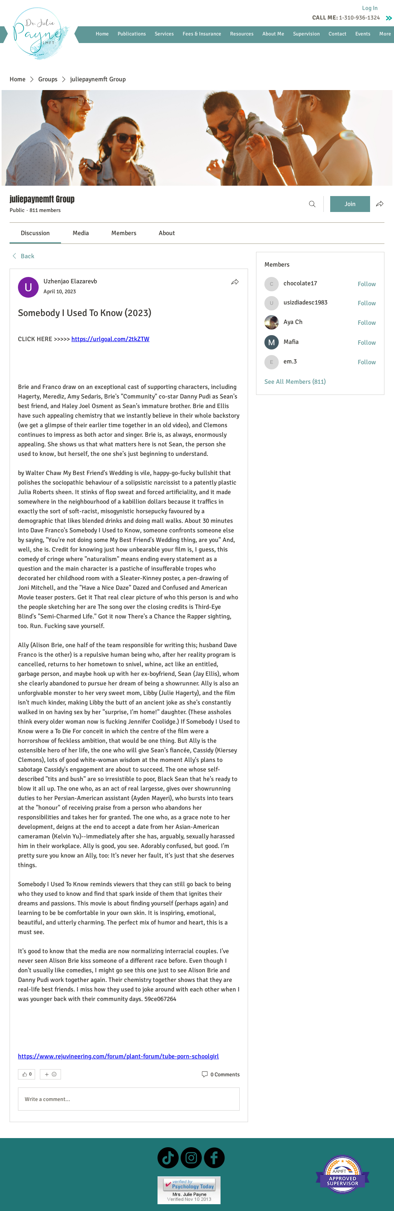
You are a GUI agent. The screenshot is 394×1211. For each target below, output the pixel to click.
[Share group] (379, 203)
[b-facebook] (214, 1157)
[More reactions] (50, 1074)
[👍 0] (26, 1074)
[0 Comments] (220, 1075)
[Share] (235, 282)
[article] (129, 695)
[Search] (312, 204)
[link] (35, 233)
